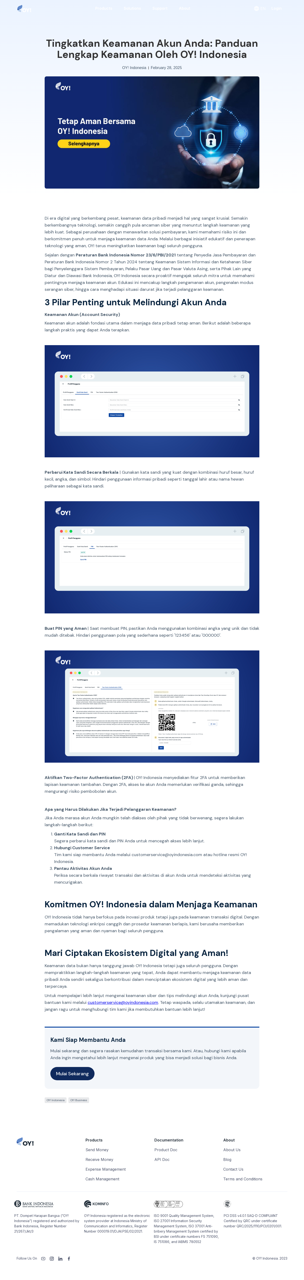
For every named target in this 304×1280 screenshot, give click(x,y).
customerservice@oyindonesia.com (123, 1002)
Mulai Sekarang (72, 1074)
